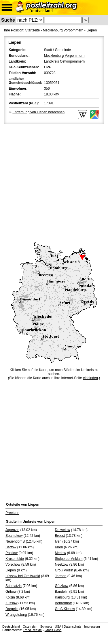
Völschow (12, 564)
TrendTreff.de (32, 630)
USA (58, 626)
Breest (60, 536)
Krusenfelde (14, 559)
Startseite (32, 30)
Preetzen (12, 513)
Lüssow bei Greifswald (22, 576)
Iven (58, 541)
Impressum (92, 626)
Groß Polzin (64, 570)
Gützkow (62, 586)
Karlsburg (62, 597)
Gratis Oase (53, 630)
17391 (49, 103)
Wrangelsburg (16, 615)
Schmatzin (13, 586)
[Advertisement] (54, 182)
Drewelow (62, 530)
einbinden (90, 378)
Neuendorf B (15, 541)
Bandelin (62, 592)
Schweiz (46, 626)
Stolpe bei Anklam (69, 559)
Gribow (10, 592)
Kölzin (10, 597)
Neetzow (62, 564)
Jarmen (61, 576)
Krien (59, 547)
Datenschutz (72, 626)
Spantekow (13, 536)
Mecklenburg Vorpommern (63, 30)
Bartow (10, 547)
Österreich (30, 626)
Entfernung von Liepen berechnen (38, 112)
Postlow (11, 553)
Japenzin (12, 530)
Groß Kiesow (65, 609)
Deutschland (11, 626)
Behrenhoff (63, 603)
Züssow (11, 603)
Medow (60, 553)
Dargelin (11, 609)
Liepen (91, 30)
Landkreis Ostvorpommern (64, 61)
